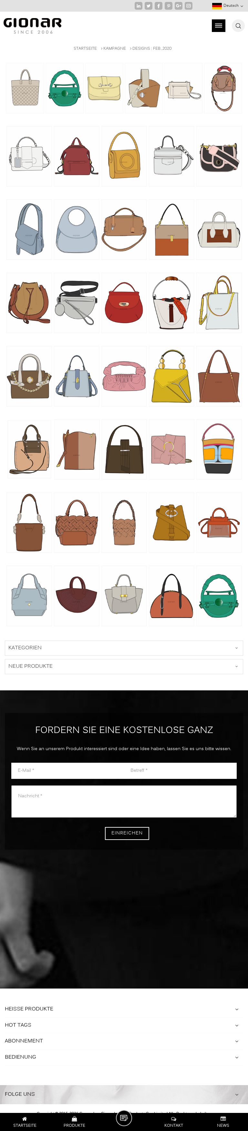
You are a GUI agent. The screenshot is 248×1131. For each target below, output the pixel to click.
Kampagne (114, 49)
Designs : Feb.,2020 (151, 49)
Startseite (85, 49)
